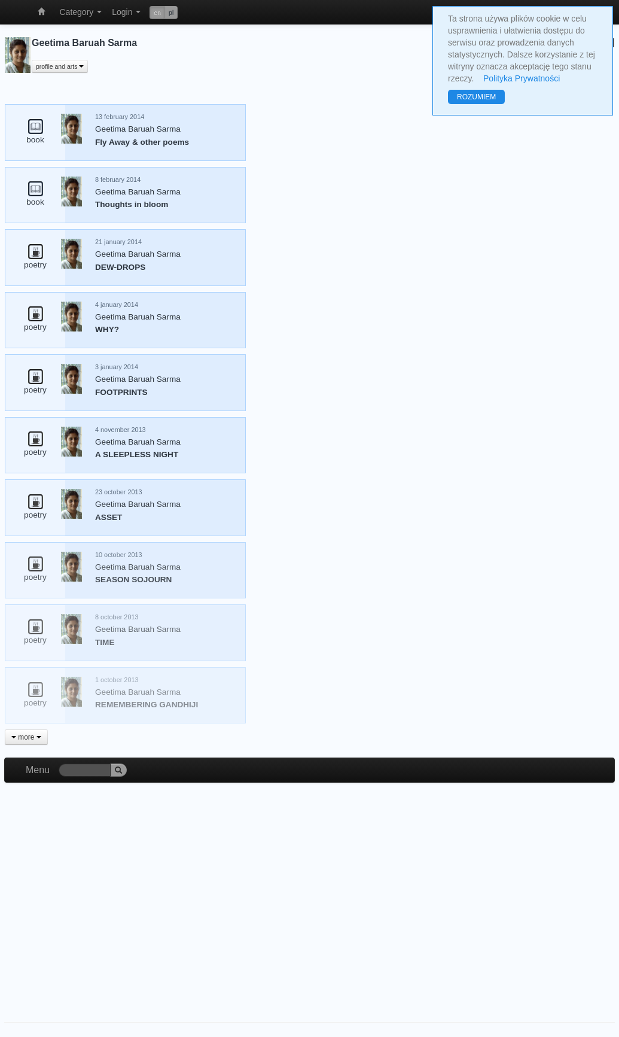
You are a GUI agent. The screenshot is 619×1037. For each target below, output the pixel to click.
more (26, 737)
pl (171, 12)
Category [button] (81, 12)
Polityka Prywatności (521, 78)
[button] (164, 12)
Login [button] (126, 12)
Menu (38, 770)
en (157, 12)
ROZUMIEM (476, 97)
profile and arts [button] (60, 66)
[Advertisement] (309, 890)
